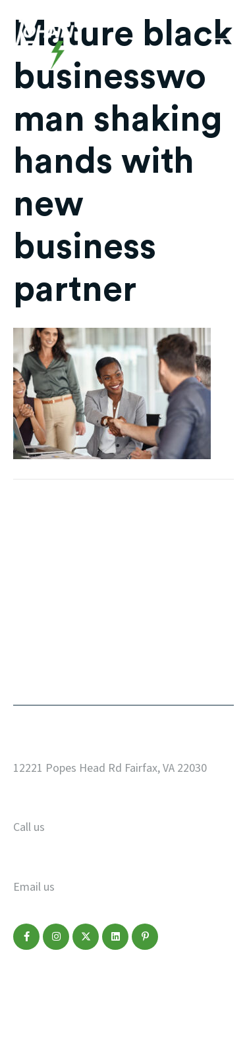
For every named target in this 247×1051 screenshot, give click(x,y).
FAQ (136, 615)
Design (33, 589)
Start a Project (168, 538)
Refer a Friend (165, 666)
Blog (27, 640)
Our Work (41, 538)
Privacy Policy (46, 985)
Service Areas (164, 589)
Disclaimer (113, 985)
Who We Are (159, 563)
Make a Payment (173, 640)
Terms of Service (186, 985)
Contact (37, 666)
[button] (26, 937)
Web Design (47, 563)
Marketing (43, 615)
